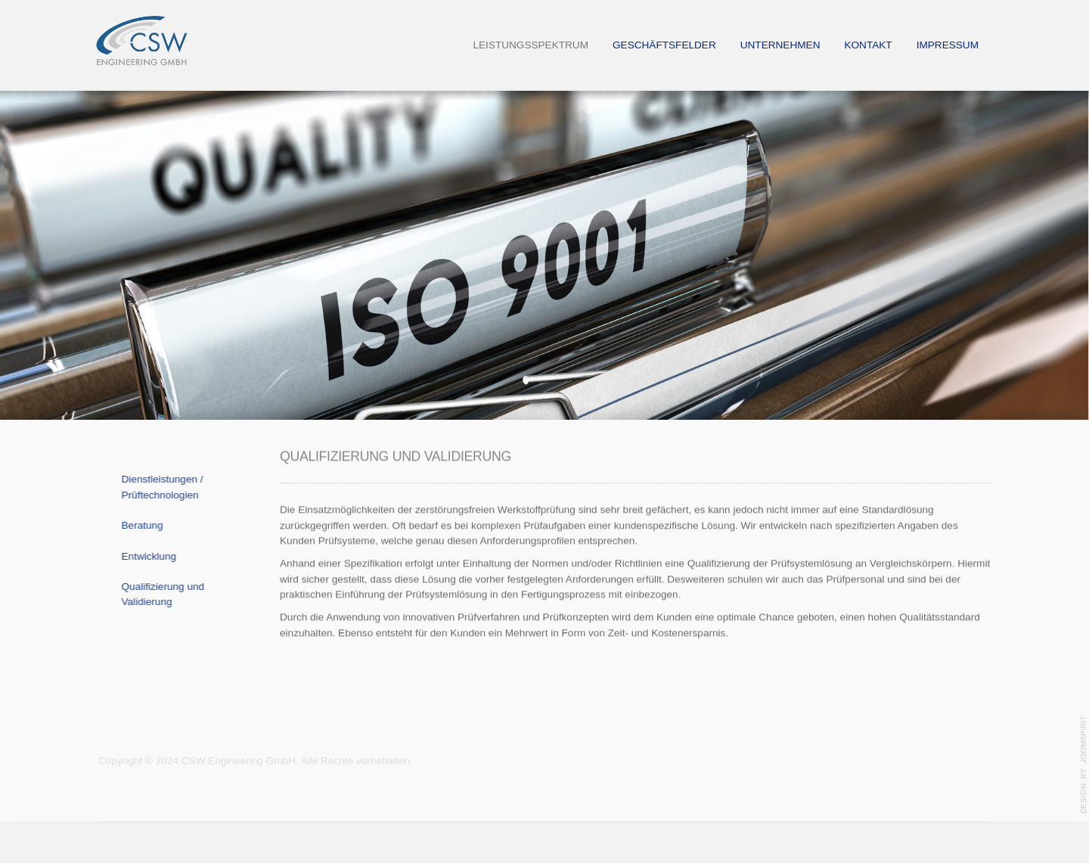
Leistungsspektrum (530, 45)
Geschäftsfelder (664, 45)
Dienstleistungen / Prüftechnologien (158, 486)
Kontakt (868, 45)
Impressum (948, 45)
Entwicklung (144, 556)
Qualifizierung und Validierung (158, 594)
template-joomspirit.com (1084, 765)
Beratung (138, 525)
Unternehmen (780, 45)
